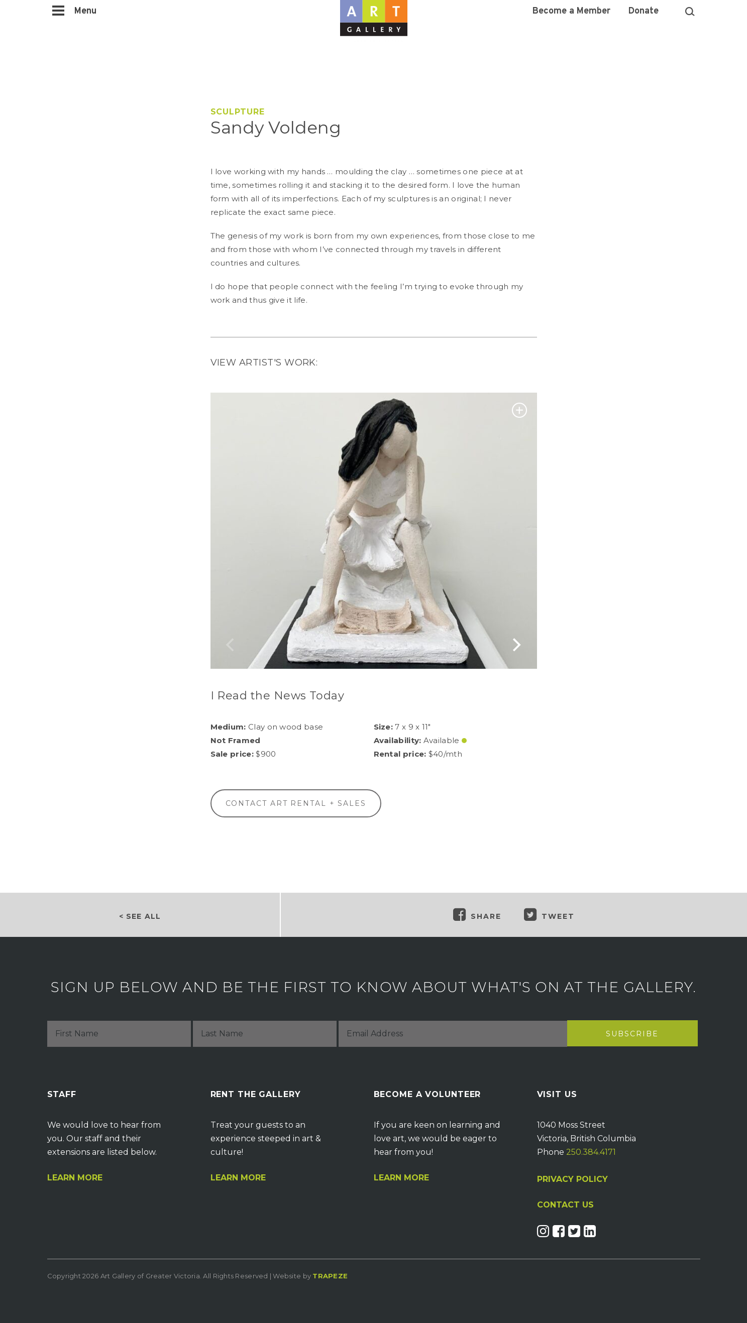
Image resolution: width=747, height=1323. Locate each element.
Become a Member (571, 11)
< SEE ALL (140, 916)
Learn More (74, 1178)
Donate (643, 11)
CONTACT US (565, 1205)
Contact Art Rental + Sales (296, 803)
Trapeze (330, 1276)
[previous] (232, 645)
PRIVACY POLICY (572, 1179)
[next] (516, 645)
